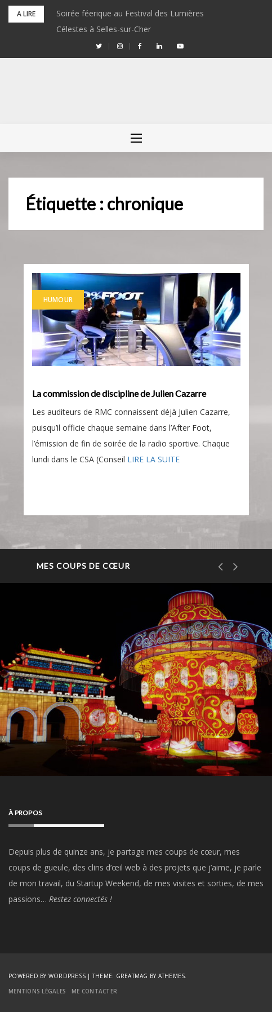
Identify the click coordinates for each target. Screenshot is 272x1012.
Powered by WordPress (47, 976)
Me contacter (94, 991)
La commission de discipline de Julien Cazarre (119, 393)
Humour (58, 299)
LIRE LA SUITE (153, 459)
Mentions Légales (37, 991)
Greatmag (132, 976)
